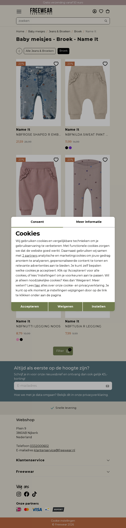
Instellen (98, 306)
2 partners (29, 255)
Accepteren (30, 306)
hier (37, 285)
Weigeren (65, 306)
